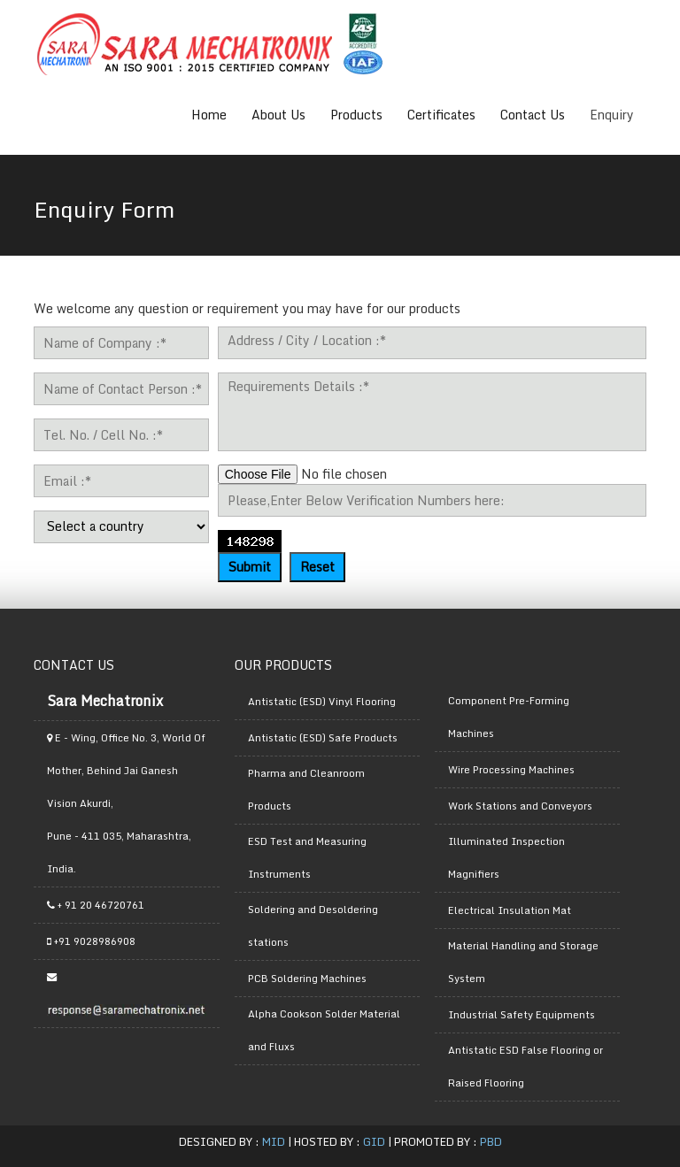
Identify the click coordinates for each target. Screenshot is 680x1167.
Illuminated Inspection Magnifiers (506, 857)
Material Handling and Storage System (523, 962)
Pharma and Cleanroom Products (306, 789)
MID (273, 1141)
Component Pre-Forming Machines (508, 717)
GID (374, 1141)
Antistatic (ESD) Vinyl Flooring (322, 702)
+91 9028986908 (91, 941)
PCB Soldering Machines (307, 979)
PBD (491, 1141)
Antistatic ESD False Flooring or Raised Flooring (525, 1066)
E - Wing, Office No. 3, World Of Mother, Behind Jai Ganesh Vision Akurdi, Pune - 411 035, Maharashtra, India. (126, 803)
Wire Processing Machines (511, 770)
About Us (278, 114)
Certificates (441, 114)
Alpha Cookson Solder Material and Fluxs (324, 1030)
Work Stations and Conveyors (520, 806)
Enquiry (612, 114)
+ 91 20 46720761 (95, 905)
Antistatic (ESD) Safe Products (323, 738)
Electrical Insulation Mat (509, 910)
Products (356, 114)
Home (209, 114)
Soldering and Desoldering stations (313, 926)
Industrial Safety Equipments (521, 1015)
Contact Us (532, 114)
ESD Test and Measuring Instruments (307, 857)
